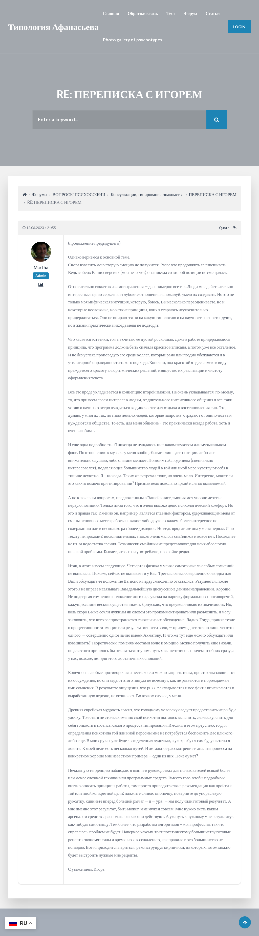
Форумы (39, 194)
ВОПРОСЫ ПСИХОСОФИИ (79, 194)
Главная (111, 13)
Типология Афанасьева (53, 26)
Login (239, 26)
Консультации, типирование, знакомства (147, 194)
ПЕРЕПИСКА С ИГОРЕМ (212, 194)
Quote (224, 228)
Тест (170, 13)
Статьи (213, 13)
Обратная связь (143, 13)
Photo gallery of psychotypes (132, 39)
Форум (190, 13)
